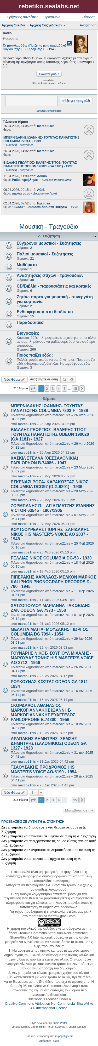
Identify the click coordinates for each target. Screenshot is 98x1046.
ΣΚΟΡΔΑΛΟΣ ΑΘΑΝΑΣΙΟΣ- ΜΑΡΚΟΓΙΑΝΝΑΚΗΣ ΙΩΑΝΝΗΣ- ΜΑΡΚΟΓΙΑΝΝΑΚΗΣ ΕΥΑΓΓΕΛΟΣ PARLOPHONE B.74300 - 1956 (43, 712)
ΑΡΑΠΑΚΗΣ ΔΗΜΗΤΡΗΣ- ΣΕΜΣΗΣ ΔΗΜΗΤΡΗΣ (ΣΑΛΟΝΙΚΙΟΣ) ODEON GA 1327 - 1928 (49, 743)
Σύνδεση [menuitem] (88, 17)
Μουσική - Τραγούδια (48, 226)
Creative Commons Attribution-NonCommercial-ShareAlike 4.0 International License (49, 1006)
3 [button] (53, 388)
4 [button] (59, 388)
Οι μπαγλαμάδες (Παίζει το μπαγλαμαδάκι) (34, 45)
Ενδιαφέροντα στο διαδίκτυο (45, 312)
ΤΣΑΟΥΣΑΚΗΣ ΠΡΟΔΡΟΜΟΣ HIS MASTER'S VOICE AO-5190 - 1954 (44, 769)
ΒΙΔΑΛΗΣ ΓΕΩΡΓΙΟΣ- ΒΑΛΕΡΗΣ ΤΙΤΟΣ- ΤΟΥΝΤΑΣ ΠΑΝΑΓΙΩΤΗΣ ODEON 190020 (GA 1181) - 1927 (50, 434)
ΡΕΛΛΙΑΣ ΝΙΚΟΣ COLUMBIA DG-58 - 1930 (51, 558)
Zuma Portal (60, 1023)
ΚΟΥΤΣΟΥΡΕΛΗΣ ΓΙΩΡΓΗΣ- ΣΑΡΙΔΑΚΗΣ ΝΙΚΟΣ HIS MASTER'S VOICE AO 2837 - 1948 (50, 534)
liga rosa (43, 203)
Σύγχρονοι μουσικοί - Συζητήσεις (49, 243)
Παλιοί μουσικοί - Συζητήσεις (45, 254)
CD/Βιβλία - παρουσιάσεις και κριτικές (54, 286)
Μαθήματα (27, 264)
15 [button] (75, 388)
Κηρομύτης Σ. (36, 49)
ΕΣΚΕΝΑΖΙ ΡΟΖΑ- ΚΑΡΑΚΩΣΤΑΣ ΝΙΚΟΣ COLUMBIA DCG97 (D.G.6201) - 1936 (49, 484)
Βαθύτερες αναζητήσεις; (49, 111)
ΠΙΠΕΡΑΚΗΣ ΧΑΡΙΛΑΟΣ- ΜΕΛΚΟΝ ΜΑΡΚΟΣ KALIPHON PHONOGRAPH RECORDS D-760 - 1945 (53, 582)
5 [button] (64, 388)
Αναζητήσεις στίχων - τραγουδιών (50, 275)
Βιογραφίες (28, 333)
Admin (42, 176)
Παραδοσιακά (30, 322)
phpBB (40, 1026)
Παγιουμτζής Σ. (13, 49)
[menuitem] (45, 1041)
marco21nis (46, 126)
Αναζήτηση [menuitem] (88, 25)
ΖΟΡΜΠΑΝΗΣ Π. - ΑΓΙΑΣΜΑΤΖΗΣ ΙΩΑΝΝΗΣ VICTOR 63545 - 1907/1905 (53, 508)
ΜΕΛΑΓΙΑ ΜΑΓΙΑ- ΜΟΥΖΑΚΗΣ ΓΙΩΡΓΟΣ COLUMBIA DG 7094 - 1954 (49, 631)
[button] (33, 388)
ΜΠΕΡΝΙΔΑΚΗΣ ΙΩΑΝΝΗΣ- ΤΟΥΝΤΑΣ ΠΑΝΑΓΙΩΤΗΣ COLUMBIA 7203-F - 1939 (49, 408)
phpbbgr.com (65, 1036)
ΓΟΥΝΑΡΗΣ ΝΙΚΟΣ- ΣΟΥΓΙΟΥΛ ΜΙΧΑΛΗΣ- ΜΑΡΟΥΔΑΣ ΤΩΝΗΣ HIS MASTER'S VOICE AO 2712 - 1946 (52, 658)
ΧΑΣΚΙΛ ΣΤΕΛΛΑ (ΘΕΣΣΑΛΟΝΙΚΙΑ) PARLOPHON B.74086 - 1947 (44, 460)
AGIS (41, 190)
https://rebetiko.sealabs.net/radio (49, 83)
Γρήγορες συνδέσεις (22, 17)
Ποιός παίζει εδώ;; (35, 355)
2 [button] (47, 388)
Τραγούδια (52, 17)
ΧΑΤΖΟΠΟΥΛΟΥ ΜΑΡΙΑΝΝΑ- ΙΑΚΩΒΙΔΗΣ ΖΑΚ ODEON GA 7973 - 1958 (50, 608)
